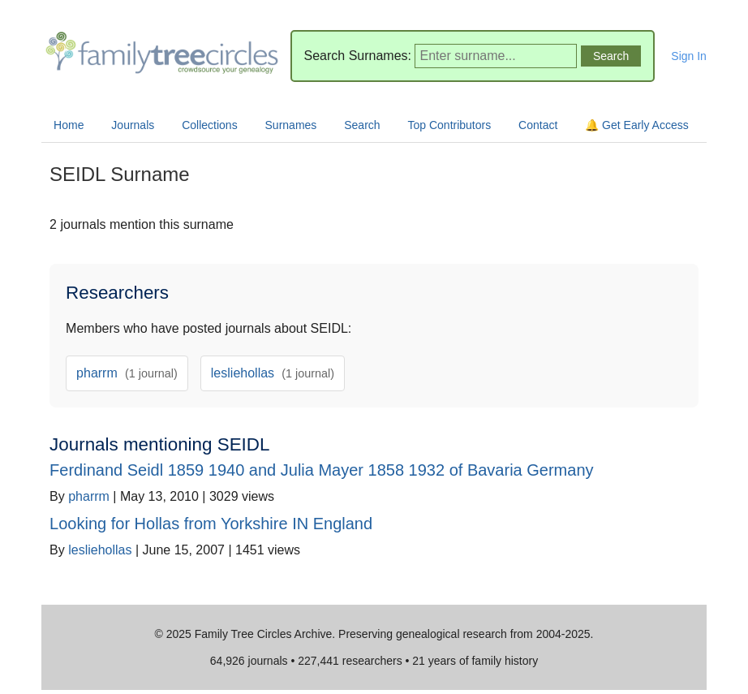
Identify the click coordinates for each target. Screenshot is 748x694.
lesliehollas (272, 373)
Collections (209, 125)
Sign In (689, 56)
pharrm (127, 373)
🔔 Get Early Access (636, 125)
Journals (132, 125)
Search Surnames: (358, 56)
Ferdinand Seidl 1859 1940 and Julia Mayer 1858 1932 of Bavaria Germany (321, 470)
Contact (537, 125)
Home (69, 125)
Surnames (291, 125)
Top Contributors (449, 125)
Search (362, 125)
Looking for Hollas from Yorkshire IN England (210, 523)
